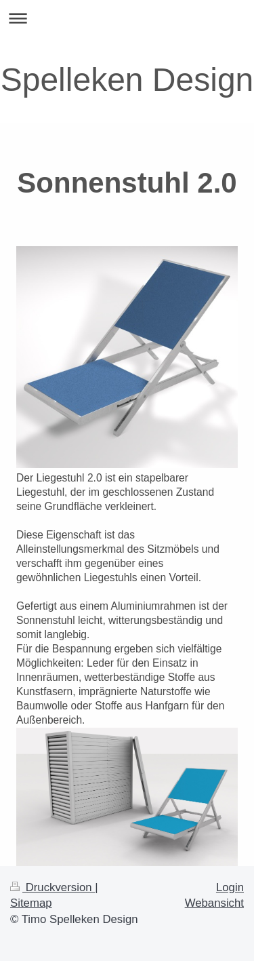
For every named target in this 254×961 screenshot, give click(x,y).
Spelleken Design (127, 80)
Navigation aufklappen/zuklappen (127, 18)
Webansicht (214, 903)
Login (230, 887)
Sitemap (31, 903)
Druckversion (52, 887)
